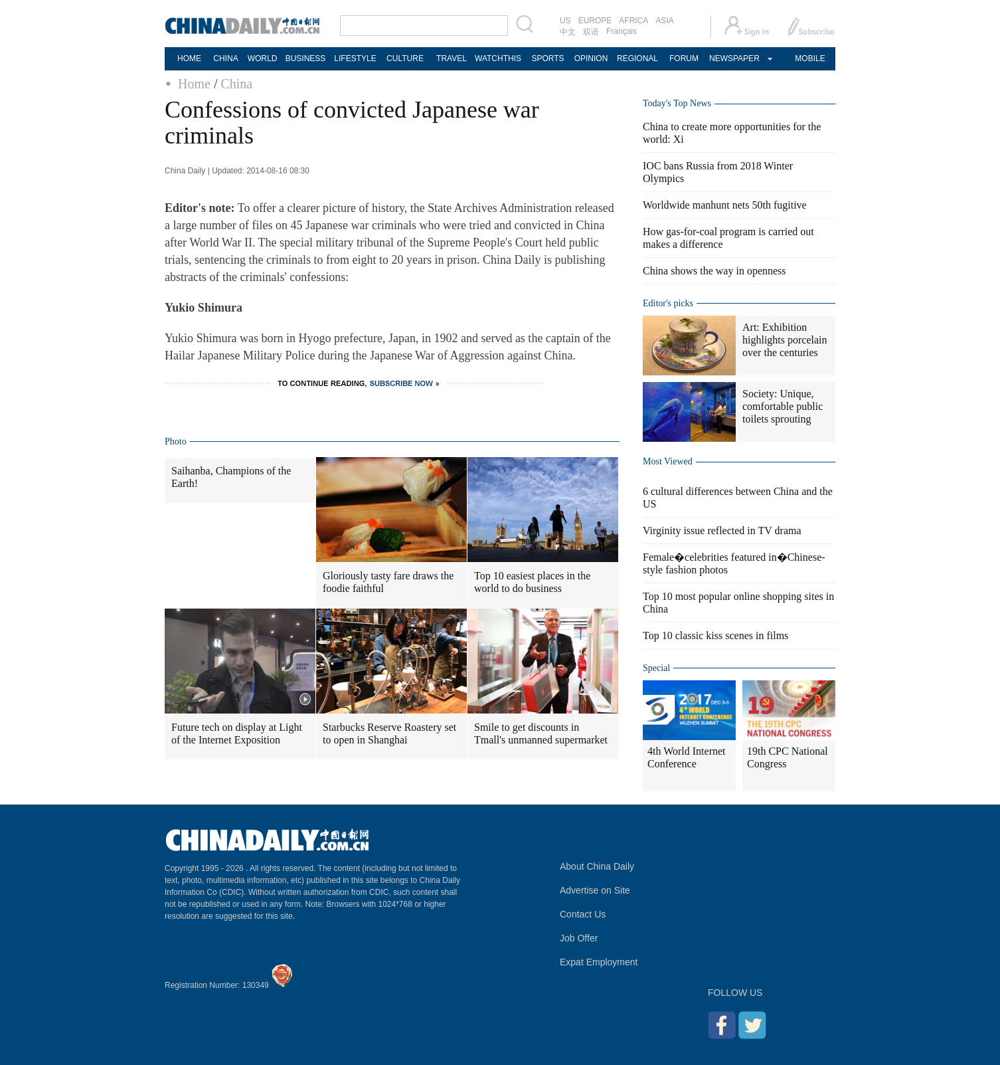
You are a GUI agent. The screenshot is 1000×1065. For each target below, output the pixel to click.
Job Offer (579, 938)
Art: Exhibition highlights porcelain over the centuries (784, 340)
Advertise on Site (595, 890)
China (236, 83)
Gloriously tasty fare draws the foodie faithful (388, 582)
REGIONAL (637, 58)
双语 (591, 32)
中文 (568, 32)
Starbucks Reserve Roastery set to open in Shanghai (389, 733)
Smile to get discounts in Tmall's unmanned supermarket (541, 733)
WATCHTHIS (498, 58)
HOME (189, 58)
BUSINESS (306, 58)
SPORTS (547, 58)
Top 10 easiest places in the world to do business (532, 582)
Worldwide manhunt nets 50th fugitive (725, 205)
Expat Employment (599, 962)
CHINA (225, 58)
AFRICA (633, 20)
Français (621, 31)
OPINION (591, 58)
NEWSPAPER (733, 58)
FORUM (684, 58)
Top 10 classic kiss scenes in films (715, 635)
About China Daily (597, 866)
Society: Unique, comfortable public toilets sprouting (782, 406)
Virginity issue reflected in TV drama (722, 530)
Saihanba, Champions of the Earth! (231, 477)
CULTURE (405, 58)
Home (194, 83)
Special (656, 668)
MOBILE (810, 58)
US (565, 20)
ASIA (664, 20)
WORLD (263, 58)
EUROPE (595, 20)
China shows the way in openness (714, 270)
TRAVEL (451, 58)
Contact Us (583, 914)
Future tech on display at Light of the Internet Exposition (236, 733)
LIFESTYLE (355, 58)
